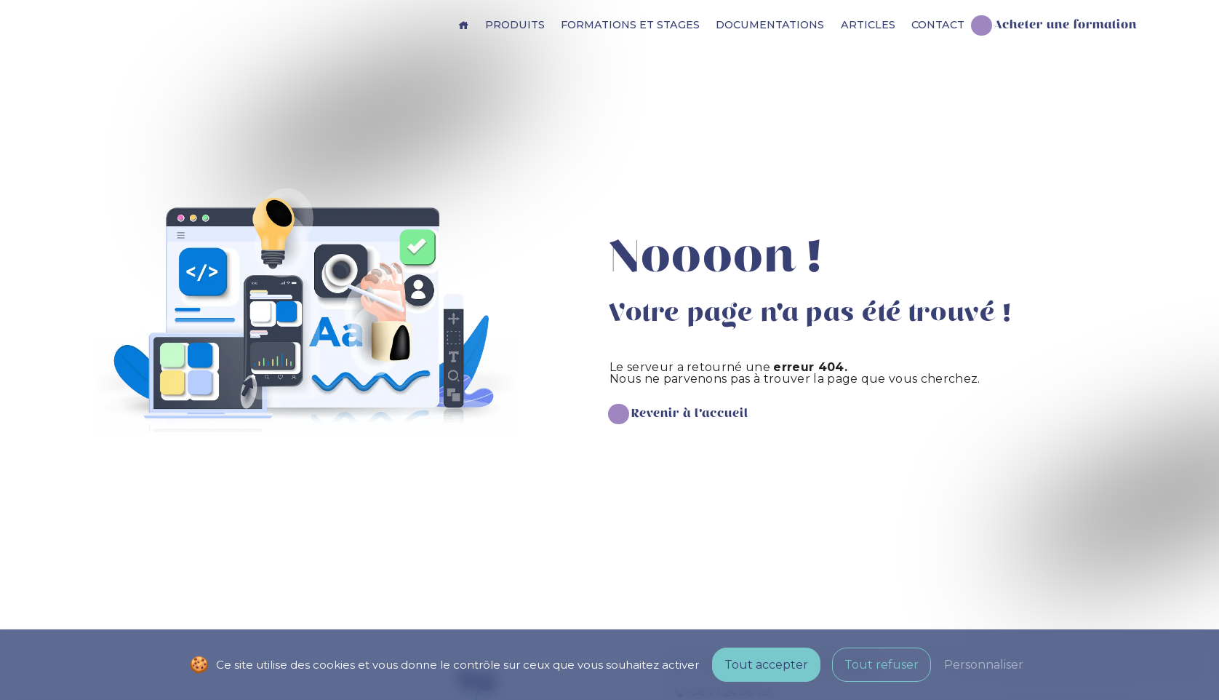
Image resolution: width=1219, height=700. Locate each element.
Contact (937, 24)
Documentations (770, 24)
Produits (515, 24)
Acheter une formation (1065, 25)
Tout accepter (766, 665)
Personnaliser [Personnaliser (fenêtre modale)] (983, 665)
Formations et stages (630, 24)
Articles (868, 24)
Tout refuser (881, 665)
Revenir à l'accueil (689, 413)
